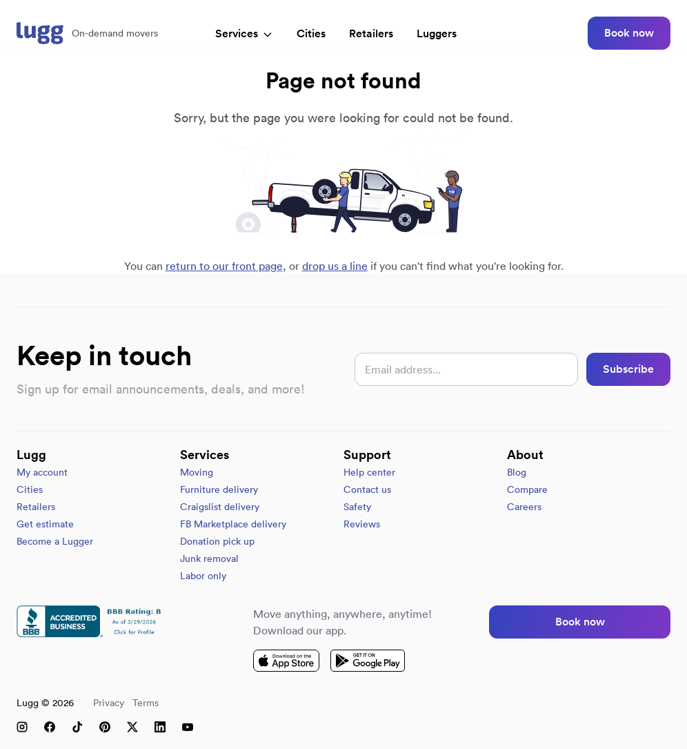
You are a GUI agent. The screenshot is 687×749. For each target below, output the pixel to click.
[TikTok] (77, 726)
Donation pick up (217, 541)
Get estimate (45, 524)
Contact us (367, 489)
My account (42, 472)
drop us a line (335, 266)
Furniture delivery (219, 489)
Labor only (203, 576)
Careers (524, 506)
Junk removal (209, 558)
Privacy (108, 703)
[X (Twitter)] (132, 726)
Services (244, 33)
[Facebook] (49, 726)
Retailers (371, 33)
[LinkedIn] (160, 726)
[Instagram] (22, 726)
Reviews (362, 524)
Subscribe (628, 369)
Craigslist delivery (219, 506)
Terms (145, 703)
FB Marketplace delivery (233, 524)
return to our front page (224, 266)
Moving (196, 472)
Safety (357, 506)
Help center (369, 472)
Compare (527, 489)
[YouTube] (187, 726)
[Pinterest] (104, 726)
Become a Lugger (55, 541)
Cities (311, 33)
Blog (516, 472)
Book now (629, 33)
